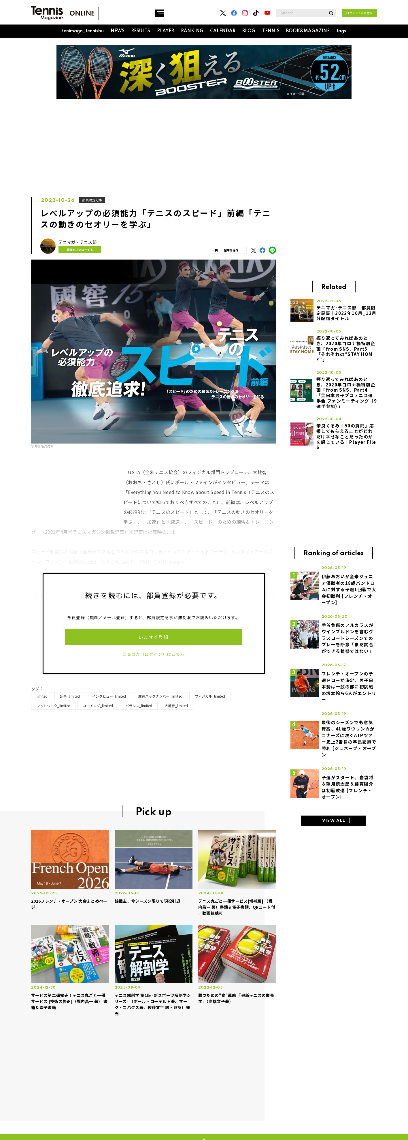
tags (341, 31)
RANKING (192, 31)
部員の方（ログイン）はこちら (153, 654)
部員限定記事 (92, 200)
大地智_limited (176, 705)
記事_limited (70, 696)
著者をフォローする (77, 249)
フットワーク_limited (53, 705)
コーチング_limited (98, 705)
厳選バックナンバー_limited (160, 696)
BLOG (248, 31)
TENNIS (270, 31)
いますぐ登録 (154, 637)
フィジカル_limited (210, 696)
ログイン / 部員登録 (359, 13)
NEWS (117, 31)
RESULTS (140, 31)
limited (42, 696)
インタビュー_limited (109, 696)
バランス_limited (138, 705)
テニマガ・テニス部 (77, 242)
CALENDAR (222, 31)
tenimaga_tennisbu (83, 31)
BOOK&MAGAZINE (308, 31)
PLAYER (165, 31)
